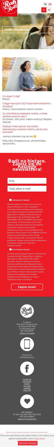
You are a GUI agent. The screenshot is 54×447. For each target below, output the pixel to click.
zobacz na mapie (27, 333)
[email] (27, 188)
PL (44, 10)
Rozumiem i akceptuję (27, 443)
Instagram (27, 381)
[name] (27, 181)
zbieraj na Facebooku (27, 419)
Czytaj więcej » (39, 438)
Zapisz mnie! (27, 287)
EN (49, 10)
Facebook (27, 379)
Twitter (27, 384)
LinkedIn (27, 388)
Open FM (27, 390)
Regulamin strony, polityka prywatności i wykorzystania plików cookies (27, 432)
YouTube (27, 386)
